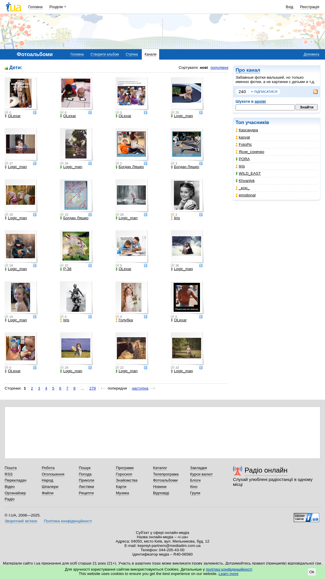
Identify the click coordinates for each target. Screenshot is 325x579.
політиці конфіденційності (229, 569)
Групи (195, 493)
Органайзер (15, 493)
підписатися (264, 92)
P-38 (65, 269)
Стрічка (132, 54)
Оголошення (53, 474)
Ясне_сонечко (250, 152)
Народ (47, 480)
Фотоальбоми (165, 480)
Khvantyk (245, 180)
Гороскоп (124, 474)
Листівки (86, 486)
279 (92, 388)
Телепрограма (166, 474)
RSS (9, 474)
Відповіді (161, 493)
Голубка (124, 320)
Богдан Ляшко (129, 167)
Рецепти (86, 493)
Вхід (289, 7)
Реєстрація (309, 7)
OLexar (13, 116)
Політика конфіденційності (68, 521)
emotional (246, 195)
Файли (48, 493)
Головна (35, 7)
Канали (151, 54)
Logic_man (182, 116)
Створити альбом (105, 54)
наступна (140, 388)
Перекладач (15, 480)
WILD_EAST (248, 173)
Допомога (311, 54)
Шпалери (50, 486)
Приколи (86, 480)
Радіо (9, 499)
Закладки (198, 468)
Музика (122, 493)
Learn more (228, 573)
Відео (10, 486)
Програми (124, 468)
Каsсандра (247, 130)
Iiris (240, 166)
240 (242, 91)
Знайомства (126, 480)
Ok (311, 572)
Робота (48, 468)
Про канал (248, 70)
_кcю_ (243, 188)
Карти (121, 486)
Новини (160, 486)
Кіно (194, 486)
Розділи (56, 7)
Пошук (85, 468)
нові (204, 67)
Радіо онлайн (266, 470)
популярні (219, 67)
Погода (85, 474)
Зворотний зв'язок (21, 521)
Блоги (195, 480)
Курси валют (201, 474)
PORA (243, 159)
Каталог (160, 468)
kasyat (243, 137)
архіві (260, 101)
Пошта (10, 468)
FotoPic (244, 144)
